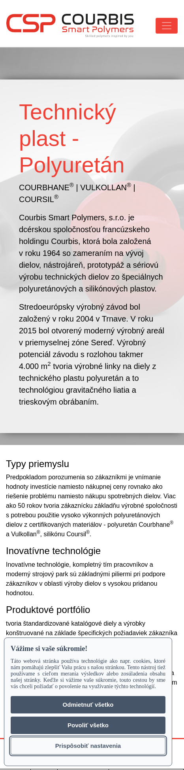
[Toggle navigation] (167, 26)
